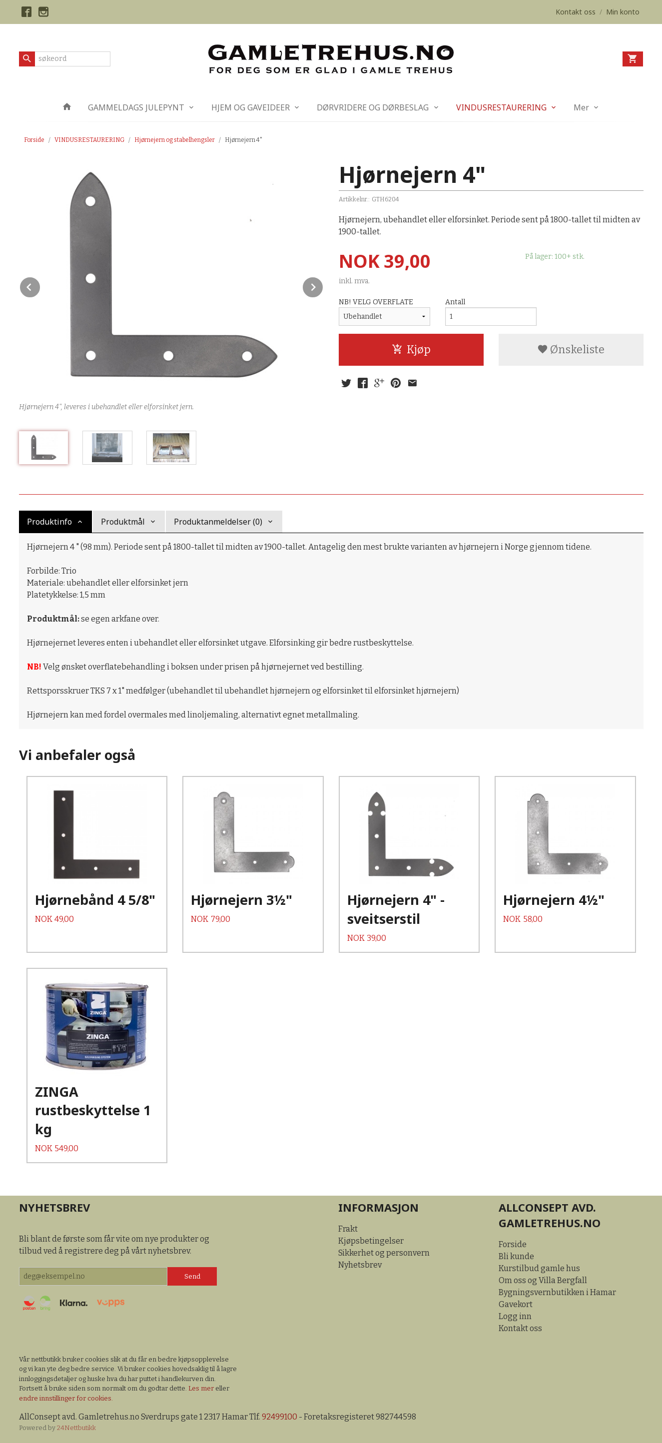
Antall (455, 302)
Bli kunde (516, 1256)
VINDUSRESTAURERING (501, 107)
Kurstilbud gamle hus (539, 1268)
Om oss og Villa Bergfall (543, 1280)
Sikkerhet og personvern (384, 1253)
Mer (581, 107)
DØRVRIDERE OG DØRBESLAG (373, 107)
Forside (34, 139)
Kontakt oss (520, 1328)
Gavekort (516, 1304)
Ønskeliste (571, 349)
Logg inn (515, 1316)
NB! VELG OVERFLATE (376, 302)
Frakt (348, 1229)
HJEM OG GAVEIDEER (250, 107)
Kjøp (411, 349)
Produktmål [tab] (123, 521)
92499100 (279, 1417)
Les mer (201, 1388)
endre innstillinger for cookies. (66, 1398)
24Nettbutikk (76, 1428)
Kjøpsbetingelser (371, 1241)
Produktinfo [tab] (49, 521)
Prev (40, 285)
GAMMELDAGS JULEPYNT (136, 107)
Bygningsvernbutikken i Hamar (557, 1292)
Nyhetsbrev (360, 1265)
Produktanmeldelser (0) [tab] (218, 521)
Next (323, 285)
